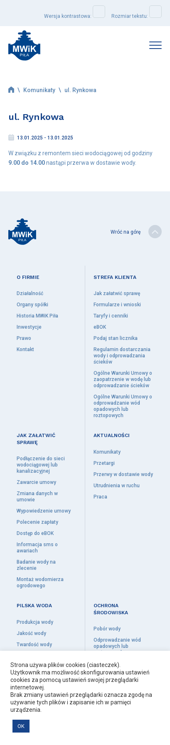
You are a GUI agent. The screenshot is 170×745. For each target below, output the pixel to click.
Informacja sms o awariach (37, 548)
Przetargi (104, 463)
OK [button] (21, 726)
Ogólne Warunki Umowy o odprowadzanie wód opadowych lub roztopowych (123, 406)
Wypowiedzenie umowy (44, 511)
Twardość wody (34, 644)
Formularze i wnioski (117, 305)
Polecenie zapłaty (37, 522)
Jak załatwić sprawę (117, 293)
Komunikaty (39, 90)
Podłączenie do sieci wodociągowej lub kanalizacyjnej (41, 465)
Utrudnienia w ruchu (117, 486)
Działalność (30, 293)
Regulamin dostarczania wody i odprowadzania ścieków (122, 356)
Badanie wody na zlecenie (36, 565)
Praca (100, 497)
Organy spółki (32, 305)
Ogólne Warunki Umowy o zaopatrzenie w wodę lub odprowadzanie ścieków (123, 379)
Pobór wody (107, 629)
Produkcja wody (35, 622)
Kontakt (25, 349)
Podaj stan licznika (116, 338)
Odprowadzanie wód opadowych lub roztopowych (117, 646)
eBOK (100, 327)
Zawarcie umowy (36, 482)
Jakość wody (31, 633)
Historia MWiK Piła (37, 316)
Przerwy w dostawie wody (123, 474)
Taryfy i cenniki (111, 316)
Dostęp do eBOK (35, 533)
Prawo (24, 338)
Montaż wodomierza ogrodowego (40, 582)
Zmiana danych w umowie (37, 497)
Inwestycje (29, 327)
